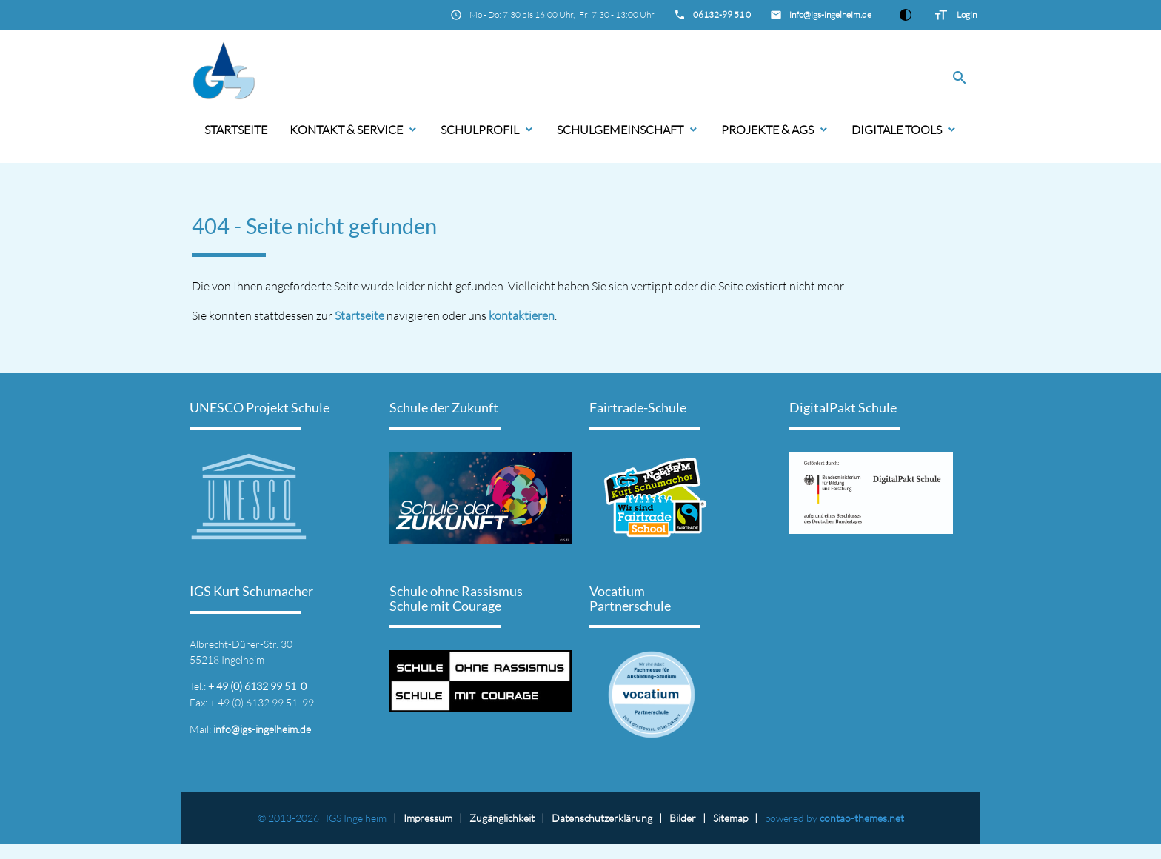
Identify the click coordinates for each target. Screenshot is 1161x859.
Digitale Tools (896, 129)
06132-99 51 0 (722, 14)
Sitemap (730, 818)
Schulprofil (480, 129)
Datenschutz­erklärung (602, 818)
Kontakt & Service (346, 129)
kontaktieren (522, 315)
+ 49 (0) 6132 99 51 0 (257, 686)
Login (967, 14)
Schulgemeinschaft (620, 129)
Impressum (428, 818)
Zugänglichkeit (502, 818)
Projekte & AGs (767, 129)
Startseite (235, 129)
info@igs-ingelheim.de (830, 14)
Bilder (682, 818)
